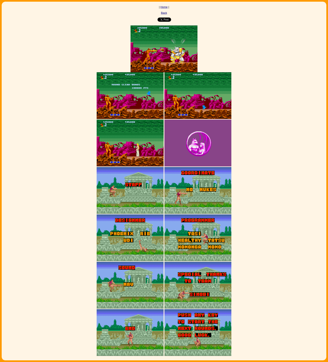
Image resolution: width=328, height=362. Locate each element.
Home (164, 7)
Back (164, 12)
